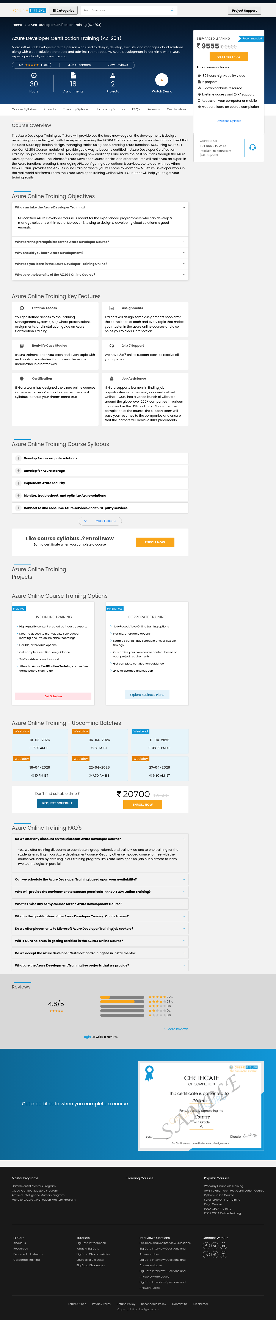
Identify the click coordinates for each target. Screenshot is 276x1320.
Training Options (76, 109)
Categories (63, 10)
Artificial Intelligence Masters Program (38, 1195)
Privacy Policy (101, 1304)
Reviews (153, 109)
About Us (19, 1243)
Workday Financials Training (223, 1186)
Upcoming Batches (110, 109)
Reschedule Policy (153, 1304)
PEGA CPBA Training (217, 1209)
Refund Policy (126, 1304)
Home (17, 25)
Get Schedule (53, 696)
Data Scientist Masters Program (34, 1186)
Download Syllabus (229, 120)
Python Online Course (219, 1195)
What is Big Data (88, 1248)
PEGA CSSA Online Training (222, 1213)
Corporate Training (26, 1260)
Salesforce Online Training (222, 1200)
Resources (20, 1248)
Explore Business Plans (147, 695)
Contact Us (180, 1304)
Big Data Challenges (91, 1265)
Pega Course (213, 1204)
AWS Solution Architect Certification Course (234, 1191)
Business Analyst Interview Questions (165, 1243)
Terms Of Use (77, 1304)
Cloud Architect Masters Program (35, 1191)
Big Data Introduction (91, 1243)
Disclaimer (200, 1304)
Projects (113, 91)
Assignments (73, 91)
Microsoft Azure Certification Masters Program (44, 1200)
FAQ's (136, 109)
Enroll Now (155, 542)
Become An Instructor (28, 1254)
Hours (34, 91)
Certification (176, 109)
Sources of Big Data (90, 1260)
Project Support (244, 10)
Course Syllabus (24, 109)
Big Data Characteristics (93, 1254)
